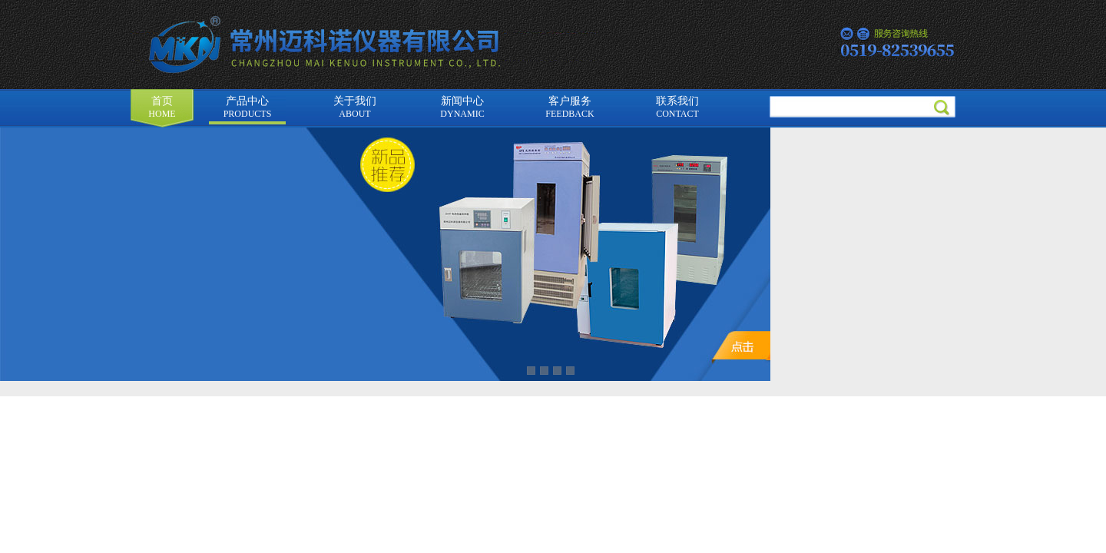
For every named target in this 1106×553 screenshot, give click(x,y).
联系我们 (677, 107)
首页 (161, 107)
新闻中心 (462, 107)
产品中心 (248, 107)
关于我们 (354, 107)
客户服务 (569, 107)
